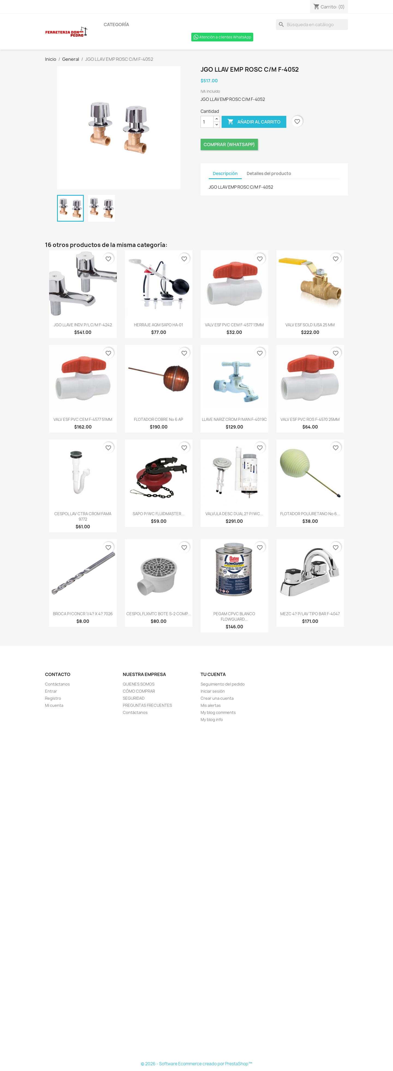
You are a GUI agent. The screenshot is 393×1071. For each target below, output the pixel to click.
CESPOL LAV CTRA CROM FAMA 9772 (82, 516)
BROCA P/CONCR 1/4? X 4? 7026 (83, 613)
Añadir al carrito (254, 121)
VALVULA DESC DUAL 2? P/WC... (234, 513)
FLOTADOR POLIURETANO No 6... (310, 513)
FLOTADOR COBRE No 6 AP (158, 419)
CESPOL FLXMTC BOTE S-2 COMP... (158, 613)
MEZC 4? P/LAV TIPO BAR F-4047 (310, 613)
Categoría (116, 25)
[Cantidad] (207, 122)
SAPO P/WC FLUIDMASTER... (158, 513)
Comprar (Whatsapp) (229, 144)
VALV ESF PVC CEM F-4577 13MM (234, 324)
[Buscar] (312, 24)
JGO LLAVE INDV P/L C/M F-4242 (83, 324)
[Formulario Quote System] (196, 892)
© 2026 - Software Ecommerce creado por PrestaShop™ (196, 1064)
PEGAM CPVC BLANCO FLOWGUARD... (234, 616)
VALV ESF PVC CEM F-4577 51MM (82, 419)
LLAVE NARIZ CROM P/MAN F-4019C (234, 419)
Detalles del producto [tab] (269, 173)
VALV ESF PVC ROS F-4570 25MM (310, 419)
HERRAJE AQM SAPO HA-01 (158, 324)
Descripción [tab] (225, 173)
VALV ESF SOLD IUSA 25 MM (310, 324)
